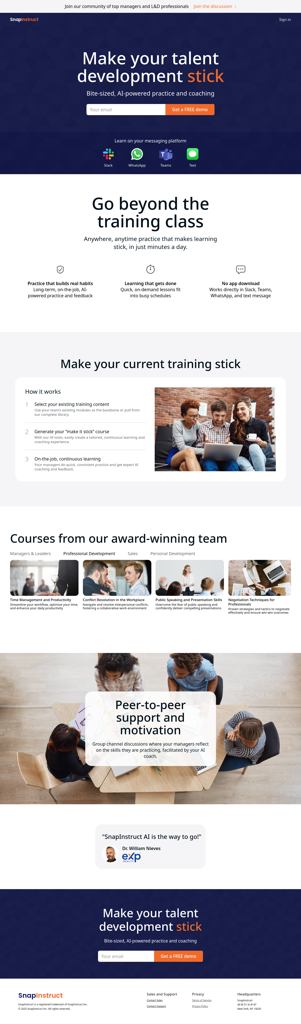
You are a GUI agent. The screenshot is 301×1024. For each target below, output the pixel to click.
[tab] (33, 553)
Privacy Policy (200, 1006)
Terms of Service (201, 1000)
